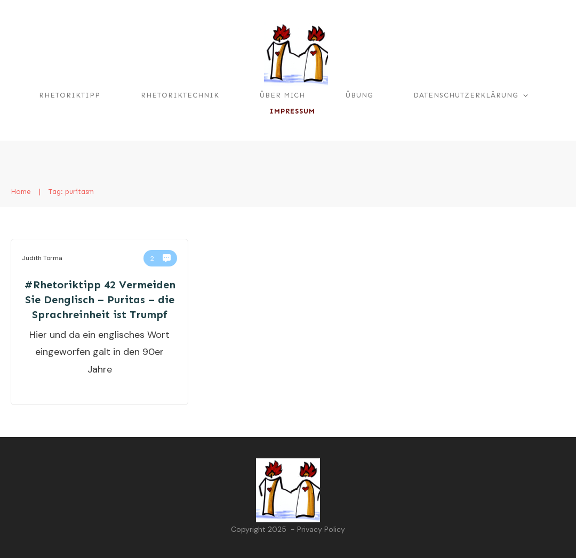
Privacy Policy (321, 529)
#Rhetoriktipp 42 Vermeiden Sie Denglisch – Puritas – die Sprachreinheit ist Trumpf (99, 299)
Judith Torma (42, 258)
